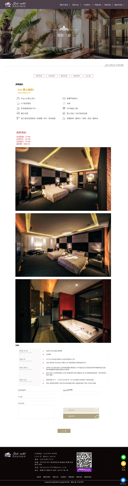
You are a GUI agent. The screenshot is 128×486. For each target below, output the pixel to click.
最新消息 (79, 477)
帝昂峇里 (39, 76)
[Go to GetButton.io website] (123, 484)
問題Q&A (71, 477)
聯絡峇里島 (87, 477)
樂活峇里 (64, 76)
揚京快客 (55, 482)
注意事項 (63, 477)
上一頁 (64, 431)
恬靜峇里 (76, 76)
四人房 (88, 76)
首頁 (107, 65)
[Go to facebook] (123, 480)
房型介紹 (112, 65)
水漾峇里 (51, 76)
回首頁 (39, 477)
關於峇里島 (46, 477)
